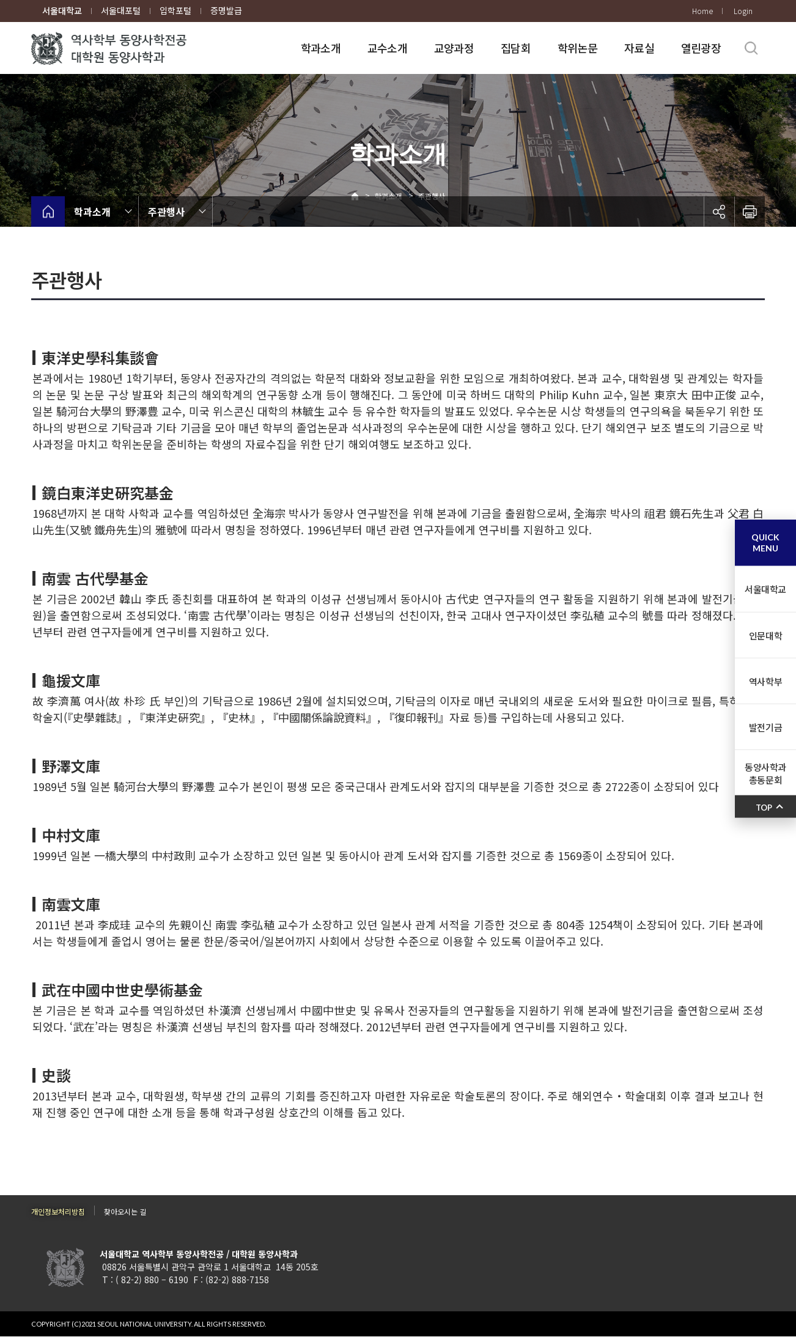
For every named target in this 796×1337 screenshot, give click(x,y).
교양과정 (454, 48)
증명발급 (226, 10)
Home (702, 11)
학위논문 (577, 48)
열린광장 (701, 48)
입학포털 (175, 10)
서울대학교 (62, 10)
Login (743, 11)
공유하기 (719, 211)
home (48, 211)
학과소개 (321, 48)
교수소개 (387, 48)
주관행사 (166, 211)
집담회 (516, 48)
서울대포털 (121, 10)
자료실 (639, 48)
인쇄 (749, 211)
